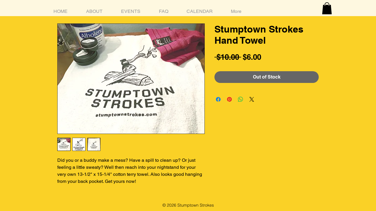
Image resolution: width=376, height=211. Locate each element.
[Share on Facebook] (218, 99)
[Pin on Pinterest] (229, 99)
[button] (327, 8)
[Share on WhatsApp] (240, 99)
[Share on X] (251, 99)
